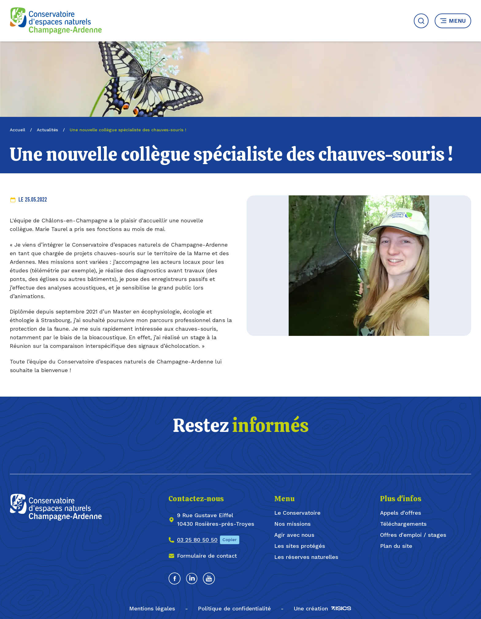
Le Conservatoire (297, 512)
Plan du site (396, 546)
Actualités (47, 129)
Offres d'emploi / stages (413, 535)
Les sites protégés (299, 546)
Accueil (17, 129)
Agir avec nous (294, 535)
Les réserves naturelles (306, 557)
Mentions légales (152, 608)
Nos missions (292, 524)
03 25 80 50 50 (197, 539)
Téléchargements (403, 524)
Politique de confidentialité (234, 608)
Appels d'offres (400, 512)
